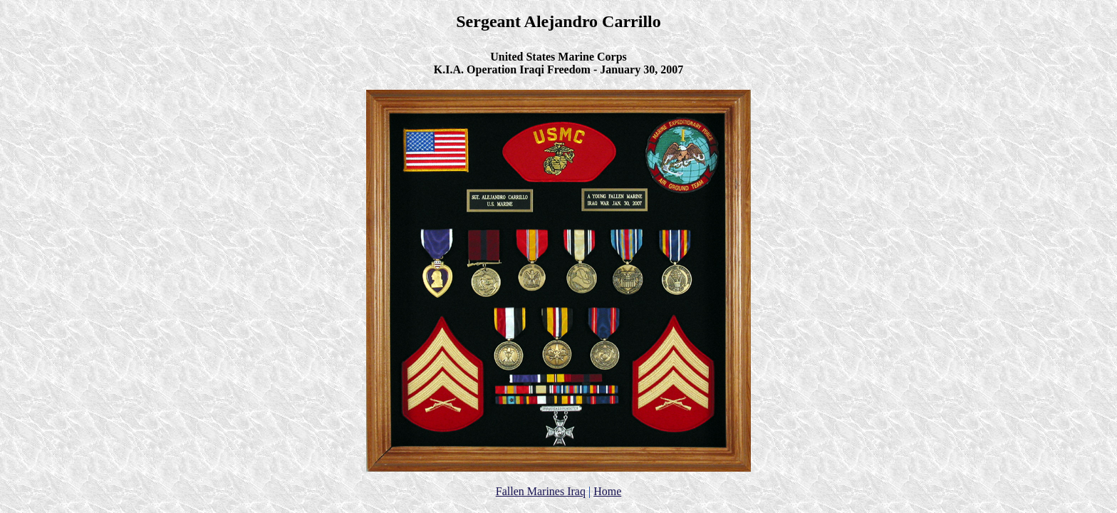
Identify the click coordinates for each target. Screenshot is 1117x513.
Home (607, 491)
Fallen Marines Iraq (541, 491)
